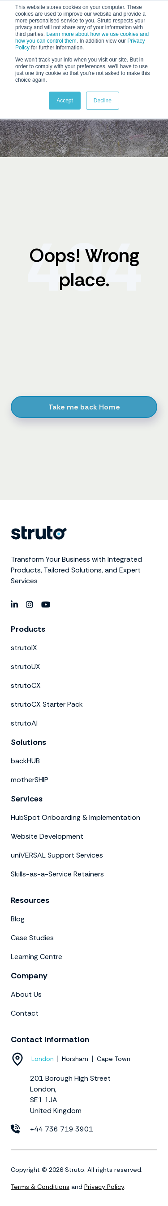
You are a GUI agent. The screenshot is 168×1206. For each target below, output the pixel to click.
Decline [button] (103, 100)
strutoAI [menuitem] (24, 723)
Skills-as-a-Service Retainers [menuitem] (57, 874)
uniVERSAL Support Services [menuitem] (57, 855)
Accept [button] (64, 100)
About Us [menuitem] (26, 994)
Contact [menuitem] (25, 1013)
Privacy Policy (104, 1187)
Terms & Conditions (40, 1187)
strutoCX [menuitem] (26, 685)
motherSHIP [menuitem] (29, 779)
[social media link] (15, 605)
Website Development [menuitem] (47, 836)
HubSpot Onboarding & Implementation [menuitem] (75, 817)
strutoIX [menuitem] (24, 647)
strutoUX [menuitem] (25, 666)
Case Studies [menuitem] (32, 937)
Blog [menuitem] (18, 919)
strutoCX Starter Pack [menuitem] (47, 704)
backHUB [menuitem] (25, 761)
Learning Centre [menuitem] (36, 956)
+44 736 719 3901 (61, 1129)
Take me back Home (84, 407)
